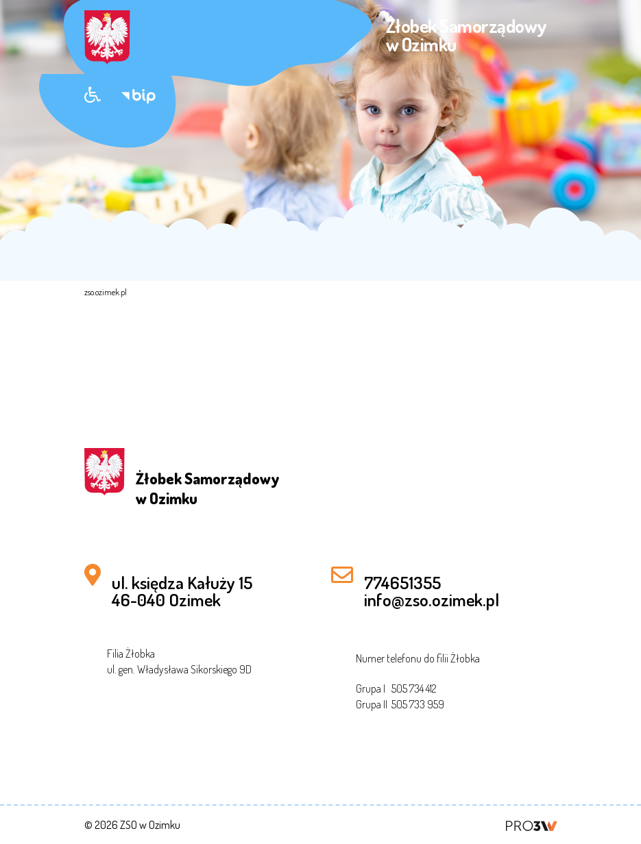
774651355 (402, 582)
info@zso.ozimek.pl (431, 599)
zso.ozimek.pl (105, 292)
